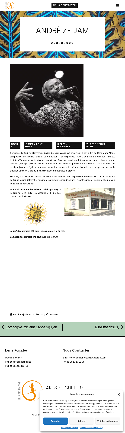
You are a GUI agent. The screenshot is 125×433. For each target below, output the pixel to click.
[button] (118, 394)
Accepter (55, 421)
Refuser (81, 421)
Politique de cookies (69, 428)
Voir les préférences (108, 421)
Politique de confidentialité (91, 428)
